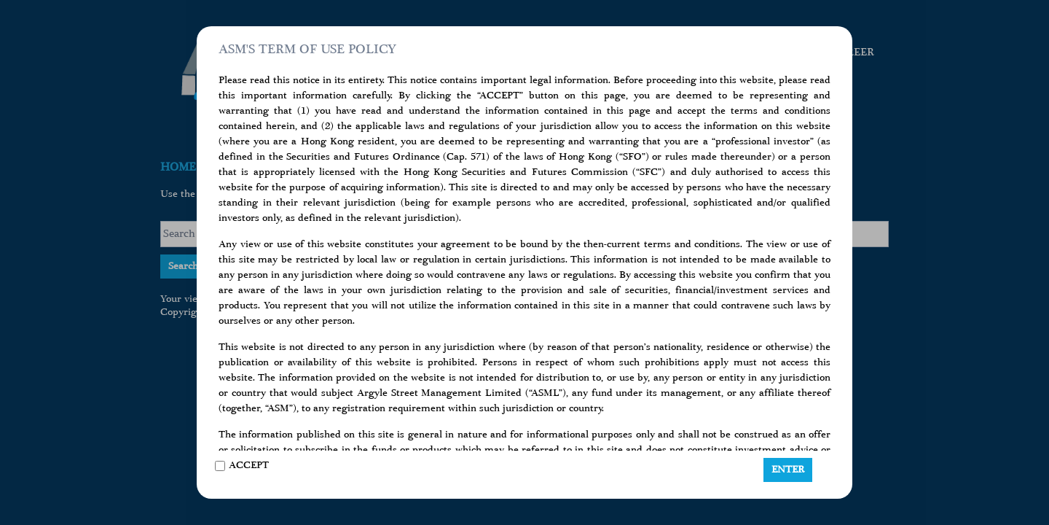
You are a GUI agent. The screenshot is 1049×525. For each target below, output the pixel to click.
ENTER (787, 469)
